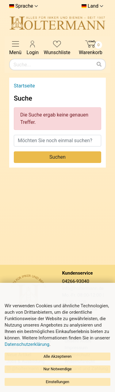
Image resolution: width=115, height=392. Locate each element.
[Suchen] (99, 64)
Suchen (57, 157)
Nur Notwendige (57, 369)
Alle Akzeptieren (58, 356)
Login (33, 47)
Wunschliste (57, 47)
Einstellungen (57, 381)
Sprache (24, 6)
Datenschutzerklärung (27, 344)
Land (93, 6)
